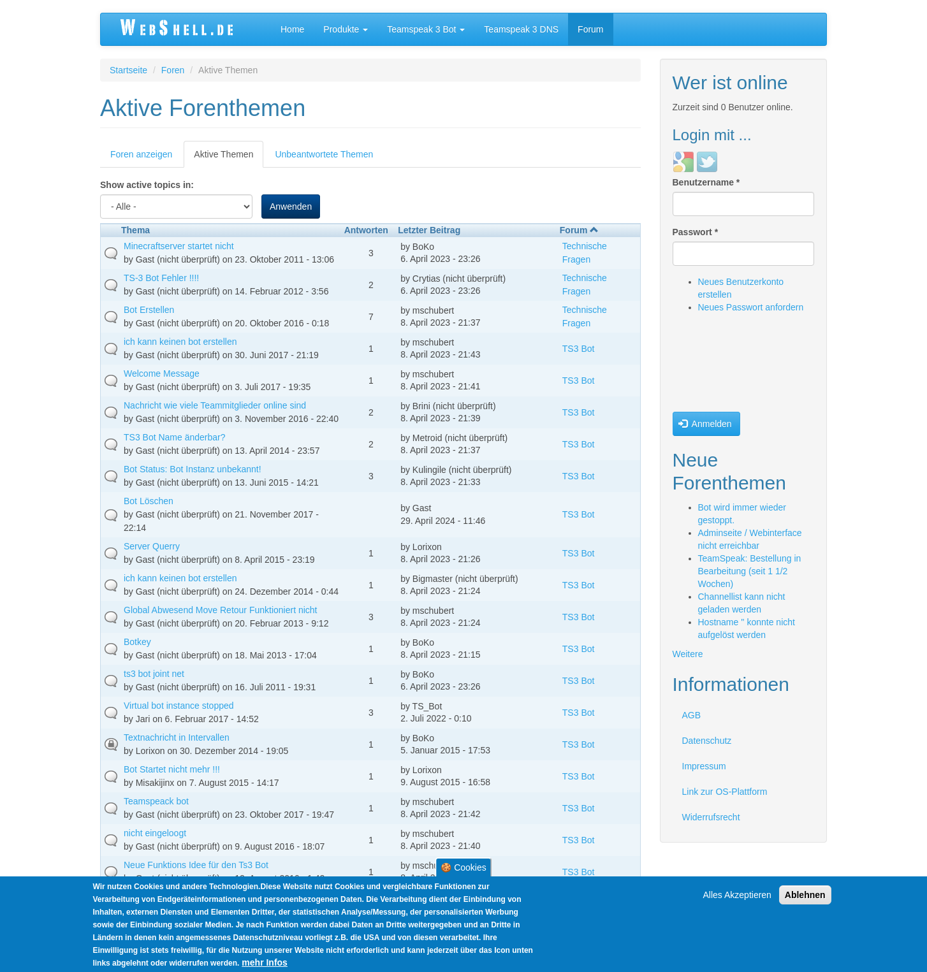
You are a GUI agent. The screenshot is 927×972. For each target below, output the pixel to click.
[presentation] (725, 366)
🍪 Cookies (463, 867)
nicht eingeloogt (155, 833)
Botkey (137, 642)
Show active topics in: (147, 185)
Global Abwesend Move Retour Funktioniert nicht (221, 610)
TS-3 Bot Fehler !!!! (161, 278)
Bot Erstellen (149, 310)
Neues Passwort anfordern (751, 307)
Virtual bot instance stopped (179, 705)
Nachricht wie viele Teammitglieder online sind (215, 405)
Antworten (366, 230)
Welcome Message (162, 373)
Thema (135, 230)
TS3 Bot (578, 349)
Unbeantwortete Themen (324, 154)
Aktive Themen (228, 158)
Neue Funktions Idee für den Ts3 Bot (196, 865)
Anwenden (291, 206)
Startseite (128, 70)
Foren (173, 70)
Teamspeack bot (156, 801)
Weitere (688, 654)
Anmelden (705, 424)
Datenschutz (707, 741)
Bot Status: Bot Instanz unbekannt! (192, 469)
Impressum (704, 766)
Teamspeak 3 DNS (521, 29)
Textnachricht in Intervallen (177, 737)
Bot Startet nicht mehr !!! (172, 769)
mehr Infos (265, 962)
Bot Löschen (148, 501)
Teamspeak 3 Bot (426, 29)
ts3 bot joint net (154, 674)
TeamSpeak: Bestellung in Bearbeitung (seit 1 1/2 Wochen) (749, 571)
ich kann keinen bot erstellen (180, 342)
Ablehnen (805, 895)
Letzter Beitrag (429, 230)
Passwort (696, 232)
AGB (691, 715)
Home (292, 29)
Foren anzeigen (141, 154)
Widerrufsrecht (711, 817)
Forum (590, 29)
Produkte (345, 29)
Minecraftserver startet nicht (179, 246)
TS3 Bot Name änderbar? (175, 437)
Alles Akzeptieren (737, 895)
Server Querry (152, 546)
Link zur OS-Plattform (725, 792)
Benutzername (706, 182)
